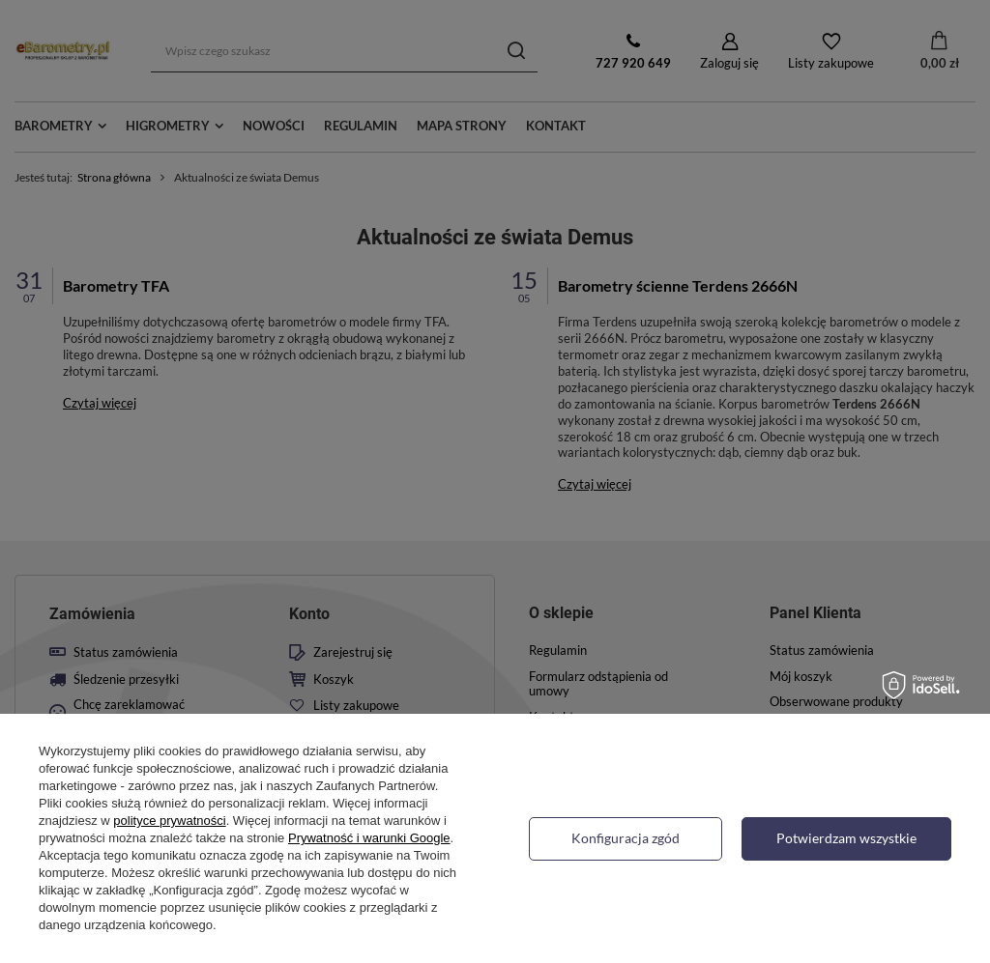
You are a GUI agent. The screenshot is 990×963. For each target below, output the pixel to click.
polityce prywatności (169, 820)
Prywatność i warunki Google (369, 838)
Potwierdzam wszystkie (846, 838)
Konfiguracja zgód (625, 838)
